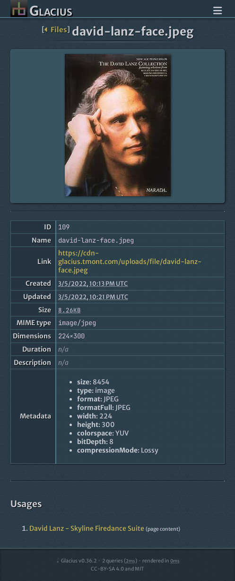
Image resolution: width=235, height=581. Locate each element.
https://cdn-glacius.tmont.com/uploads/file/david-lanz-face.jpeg (129, 261)
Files (55, 29)
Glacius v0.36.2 (75, 561)
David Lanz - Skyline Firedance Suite (86, 528)
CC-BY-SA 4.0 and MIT (117, 569)
